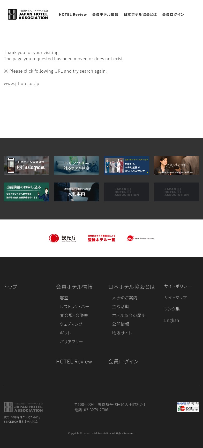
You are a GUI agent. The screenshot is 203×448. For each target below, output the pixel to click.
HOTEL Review (73, 14)
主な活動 (120, 306)
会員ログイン (173, 14)
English (171, 320)
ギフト (65, 333)
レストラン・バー (74, 306)
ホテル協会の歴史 (129, 315)
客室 (64, 297)
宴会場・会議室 (74, 315)
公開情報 (120, 324)
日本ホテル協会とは (140, 14)
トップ (10, 286)
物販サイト (122, 333)
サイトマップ (175, 297)
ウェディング (71, 324)
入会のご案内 (124, 297)
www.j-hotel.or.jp (21, 83)
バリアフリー (71, 341)
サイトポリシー (178, 286)
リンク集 (172, 309)
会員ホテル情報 (105, 14)
